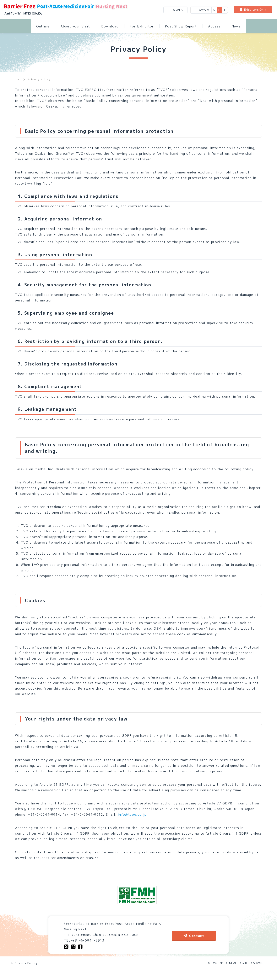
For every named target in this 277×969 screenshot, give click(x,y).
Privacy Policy (25, 963)
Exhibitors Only (253, 10)
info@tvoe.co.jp (132, 814)
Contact (193, 936)
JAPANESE (178, 10)
